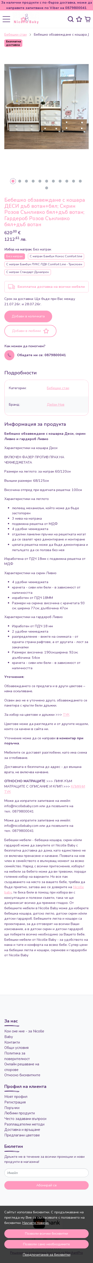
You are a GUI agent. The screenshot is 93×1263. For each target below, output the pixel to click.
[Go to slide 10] (73, 181)
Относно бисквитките (22, 1075)
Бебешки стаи (15, 34)
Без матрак (14, 256)
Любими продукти (19, 1113)
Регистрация (15, 1102)
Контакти (12, 1042)
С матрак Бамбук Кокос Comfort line (56, 256)
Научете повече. (35, 1222)
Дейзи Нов (55, 404)
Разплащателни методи (24, 1124)
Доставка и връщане (22, 1129)
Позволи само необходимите (46, 1244)
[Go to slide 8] (60, 181)
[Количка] (87, 19)
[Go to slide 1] (13, 181)
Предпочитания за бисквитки (46, 1254)
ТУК (66, 714)
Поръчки (11, 1107)
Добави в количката (28, 316)
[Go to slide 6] (47, 181)
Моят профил (15, 1096)
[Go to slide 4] (33, 181)
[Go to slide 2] (20, 181)
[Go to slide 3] (26, 181)
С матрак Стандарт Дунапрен (27, 272)
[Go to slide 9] (67, 181)
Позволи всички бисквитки (46, 1233)
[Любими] (79, 19)
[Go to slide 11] (80, 181)
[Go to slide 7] (53, 181)
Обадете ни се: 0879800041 (41, 355)
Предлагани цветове (22, 1135)
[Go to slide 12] (47, 188)
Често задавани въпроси (25, 1118)
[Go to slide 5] (40, 181)
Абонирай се (46, 1185)
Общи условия (16, 1047)
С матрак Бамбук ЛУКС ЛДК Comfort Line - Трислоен (44, 264)
